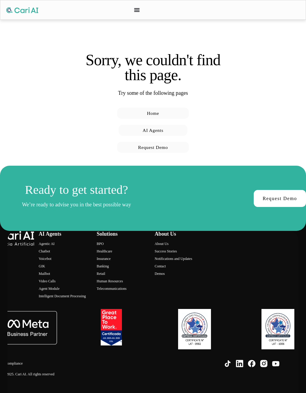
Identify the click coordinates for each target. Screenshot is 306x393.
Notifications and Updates (173, 259)
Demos (159, 274)
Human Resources (110, 281)
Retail (101, 274)
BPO (100, 244)
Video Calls (47, 281)
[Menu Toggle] (137, 10)
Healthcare (104, 251)
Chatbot (44, 251)
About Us (161, 244)
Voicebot (45, 259)
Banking (103, 266)
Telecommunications (111, 289)
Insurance (104, 259)
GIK (42, 266)
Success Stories (165, 251)
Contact (160, 266)
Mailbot (44, 274)
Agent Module (49, 289)
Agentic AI (46, 244)
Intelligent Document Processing (62, 296)
